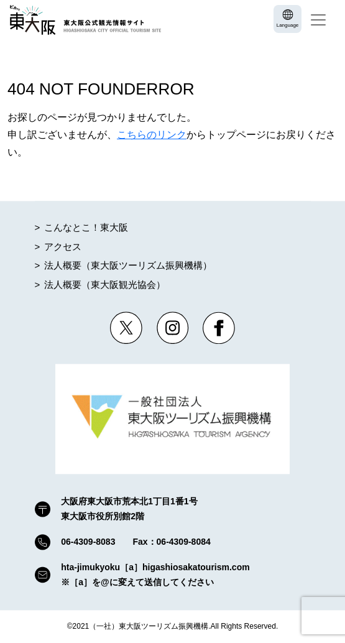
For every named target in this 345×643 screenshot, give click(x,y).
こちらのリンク (151, 134)
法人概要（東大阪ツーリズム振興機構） (128, 266)
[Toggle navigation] (318, 20)
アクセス (62, 246)
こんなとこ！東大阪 (86, 228)
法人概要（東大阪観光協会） (104, 284)
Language (288, 25)
